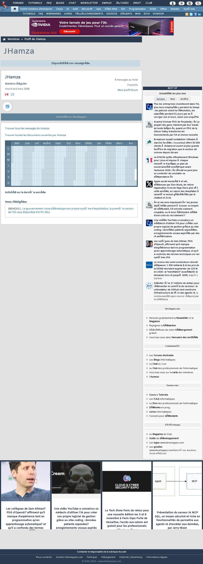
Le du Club (160, 434)
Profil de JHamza (34, 39)
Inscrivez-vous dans (173, 337)
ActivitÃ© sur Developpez (71, 117)
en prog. (159, 407)
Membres (13, 39)
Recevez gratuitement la (168, 318)
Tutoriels (35, 3)
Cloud (59, 9)
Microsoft (87, 9)
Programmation (137, 9)
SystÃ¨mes (189, 9)
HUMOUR (158, 13)
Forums (18, 3)
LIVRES (68, 13)
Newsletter (89, 3)
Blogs (60, 3)
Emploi (107, 3)
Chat (72, 3)
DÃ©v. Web (111, 9)
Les (161, 355)
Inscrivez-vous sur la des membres (171, 372)
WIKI (138, 13)
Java (98, 9)
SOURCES (111, 13)
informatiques (160, 412)
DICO (147, 13)
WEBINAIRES (53, 13)
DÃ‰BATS (126, 13)
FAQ (49, 3)
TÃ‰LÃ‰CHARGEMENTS (89, 13)
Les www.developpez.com (166, 442)
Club (148, 3)
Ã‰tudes (122, 3)
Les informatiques (162, 360)
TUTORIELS (29, 13)
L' (154, 377)
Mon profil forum (128, 90)
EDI (123, 9)
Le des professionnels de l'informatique (173, 368)
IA (67, 9)
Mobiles (175, 9)
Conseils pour (163, 416)
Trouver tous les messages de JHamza (27, 128)
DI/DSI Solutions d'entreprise (36, 9)
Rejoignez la (162, 325)
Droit (137, 3)
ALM (75, 9)
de (164, 438)
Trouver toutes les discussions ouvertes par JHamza (35, 135)
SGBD (153, 9)
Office (163, 9)
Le (153, 364)
